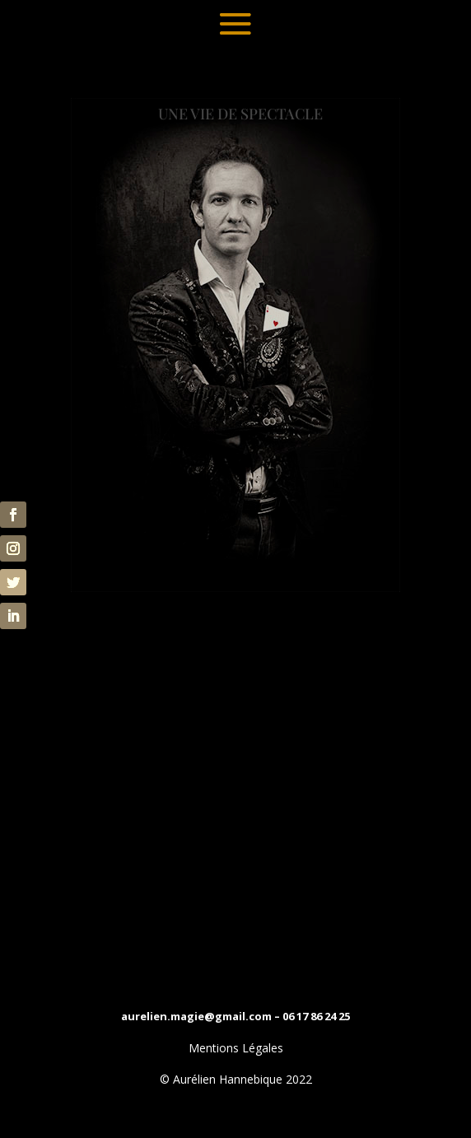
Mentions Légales (236, 1048)
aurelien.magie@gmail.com (196, 1016)
